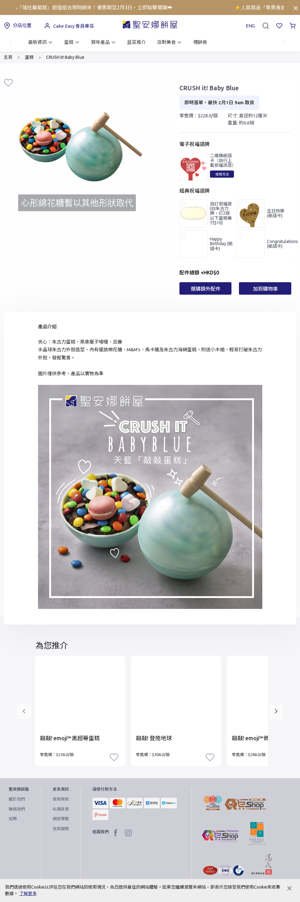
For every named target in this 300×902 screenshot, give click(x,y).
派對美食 (170, 42)
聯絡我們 (17, 809)
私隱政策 (61, 809)
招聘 (13, 818)
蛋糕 (72, 42)
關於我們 (17, 799)
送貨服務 (61, 828)
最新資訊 (41, 42)
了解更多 (28, 893)
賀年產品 (104, 42)
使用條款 (61, 799)
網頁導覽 (61, 818)
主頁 (8, 57)
